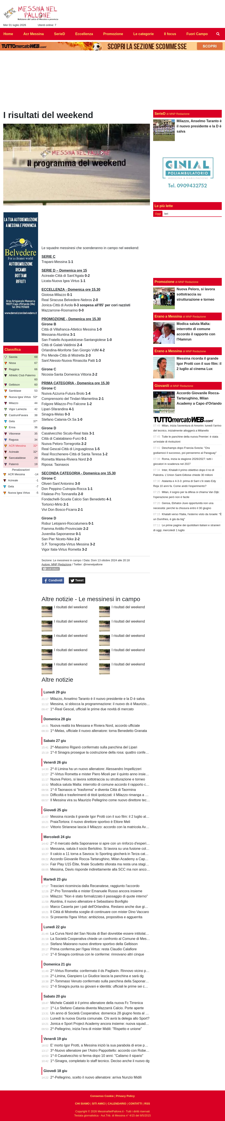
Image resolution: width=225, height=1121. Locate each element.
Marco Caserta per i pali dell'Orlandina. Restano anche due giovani (101, 906)
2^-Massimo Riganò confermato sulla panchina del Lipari (93, 747)
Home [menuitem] (8, 34)
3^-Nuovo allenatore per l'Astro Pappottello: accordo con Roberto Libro (104, 1050)
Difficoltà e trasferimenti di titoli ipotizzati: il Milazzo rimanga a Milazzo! (104, 795)
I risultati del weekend (70, 607)
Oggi (158, 213)
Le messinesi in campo (67, 560)
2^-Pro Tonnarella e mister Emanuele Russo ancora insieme (96, 891)
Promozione (164, 282)
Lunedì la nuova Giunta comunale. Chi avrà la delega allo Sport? (99, 1018)
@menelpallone (93, 564)
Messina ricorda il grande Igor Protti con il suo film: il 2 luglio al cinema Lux (107, 816)
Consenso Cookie (102, 1096)
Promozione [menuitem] (113, 34)
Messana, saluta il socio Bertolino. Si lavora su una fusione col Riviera (104, 848)
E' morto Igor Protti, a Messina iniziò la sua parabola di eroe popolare (103, 1045)
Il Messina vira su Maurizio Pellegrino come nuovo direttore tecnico (101, 800)
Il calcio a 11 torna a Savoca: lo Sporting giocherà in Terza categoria (102, 854)
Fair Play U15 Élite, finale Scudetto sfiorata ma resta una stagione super (105, 864)
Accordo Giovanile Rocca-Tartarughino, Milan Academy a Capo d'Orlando (106, 859)
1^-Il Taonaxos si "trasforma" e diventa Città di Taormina (93, 790)
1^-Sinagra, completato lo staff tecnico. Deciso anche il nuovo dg (99, 1061)
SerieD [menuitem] (59, 34)
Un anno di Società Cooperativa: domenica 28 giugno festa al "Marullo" (104, 1013)
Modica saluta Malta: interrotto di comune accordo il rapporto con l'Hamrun (107, 784)
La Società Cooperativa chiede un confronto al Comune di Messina (101, 939)
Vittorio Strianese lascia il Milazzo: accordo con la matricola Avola (100, 827)
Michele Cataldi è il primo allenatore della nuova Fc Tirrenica (96, 1003)
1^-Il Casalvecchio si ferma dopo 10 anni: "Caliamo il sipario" (96, 1056)
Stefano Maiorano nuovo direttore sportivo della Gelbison (94, 944)
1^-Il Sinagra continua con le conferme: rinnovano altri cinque (97, 954)
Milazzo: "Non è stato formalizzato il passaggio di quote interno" (99, 896)
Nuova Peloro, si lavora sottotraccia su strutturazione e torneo (97, 779)
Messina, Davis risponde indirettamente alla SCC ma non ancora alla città (106, 869)
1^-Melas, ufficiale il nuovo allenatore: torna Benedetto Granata (98, 731)
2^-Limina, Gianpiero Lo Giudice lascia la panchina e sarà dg (97, 976)
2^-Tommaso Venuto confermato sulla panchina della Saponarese (100, 981)
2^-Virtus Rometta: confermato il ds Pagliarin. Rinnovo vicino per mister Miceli (109, 971)
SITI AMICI (99, 1103)
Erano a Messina (168, 316)
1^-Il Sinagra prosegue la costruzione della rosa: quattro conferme (100, 752)
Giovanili (161, 386)
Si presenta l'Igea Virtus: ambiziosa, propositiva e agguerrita (96, 917)
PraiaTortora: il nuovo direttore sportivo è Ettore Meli (90, 822)
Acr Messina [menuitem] (33, 34)
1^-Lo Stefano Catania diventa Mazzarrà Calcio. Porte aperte (97, 1008)
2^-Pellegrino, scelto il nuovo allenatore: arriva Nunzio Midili (96, 1077)
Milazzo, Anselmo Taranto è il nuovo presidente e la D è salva (97, 699)
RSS (147, 1103)
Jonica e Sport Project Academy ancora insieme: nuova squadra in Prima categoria (114, 1023)
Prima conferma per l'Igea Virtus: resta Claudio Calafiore (93, 949)
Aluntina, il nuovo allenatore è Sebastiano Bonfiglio (89, 901)
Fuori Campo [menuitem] (197, 34)
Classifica (13, 349)
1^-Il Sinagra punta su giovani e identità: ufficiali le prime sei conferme (104, 986)
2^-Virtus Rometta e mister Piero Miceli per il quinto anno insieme (100, 774)
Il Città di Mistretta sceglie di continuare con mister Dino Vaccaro (99, 912)
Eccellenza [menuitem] (84, 34)
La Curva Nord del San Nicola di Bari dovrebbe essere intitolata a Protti (104, 933)
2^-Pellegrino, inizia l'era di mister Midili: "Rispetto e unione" (96, 1029)
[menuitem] (218, 34)
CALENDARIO (117, 1103)
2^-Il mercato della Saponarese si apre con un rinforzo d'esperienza (102, 843)
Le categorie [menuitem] (143, 34)
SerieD (160, 113)
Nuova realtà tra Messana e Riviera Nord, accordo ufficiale (95, 725)
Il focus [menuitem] (170, 34)
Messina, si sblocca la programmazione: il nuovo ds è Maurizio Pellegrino (106, 704)
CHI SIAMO (82, 1103)
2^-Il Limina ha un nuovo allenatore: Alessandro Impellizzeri (95, 769)
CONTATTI (135, 1103)
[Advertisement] (187, 247)
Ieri (166, 213)
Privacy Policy (125, 1096)
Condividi (53, 580)
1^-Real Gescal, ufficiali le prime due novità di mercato (92, 709)
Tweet (77, 580)
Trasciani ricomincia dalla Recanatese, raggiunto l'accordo (94, 886)
